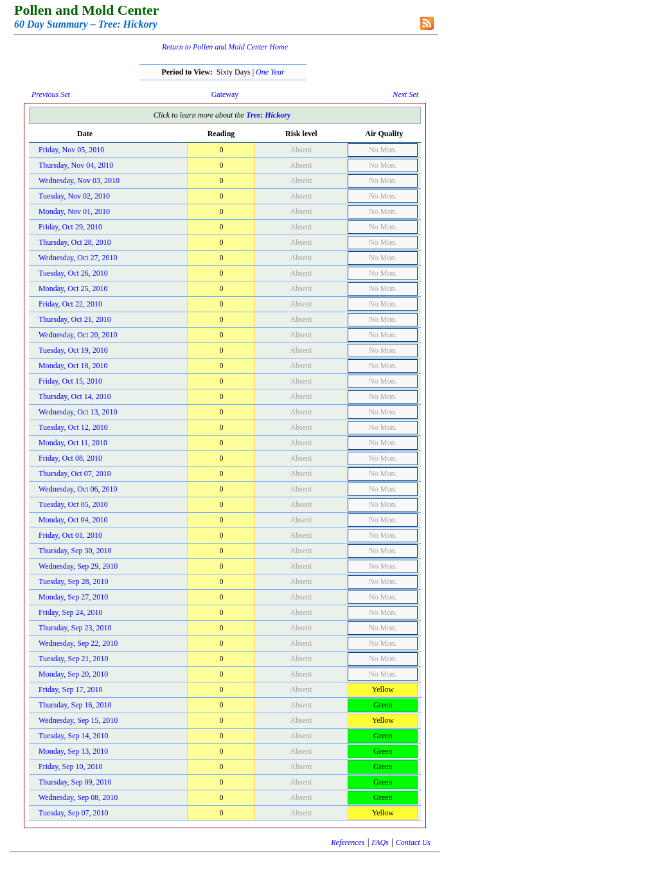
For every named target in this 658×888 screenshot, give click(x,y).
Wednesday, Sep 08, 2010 (78, 797)
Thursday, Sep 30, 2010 (75, 550)
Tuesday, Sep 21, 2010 (73, 658)
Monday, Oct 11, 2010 (73, 442)
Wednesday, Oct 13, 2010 (78, 411)
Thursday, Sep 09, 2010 (75, 781)
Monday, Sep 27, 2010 (73, 596)
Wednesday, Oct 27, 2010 (78, 257)
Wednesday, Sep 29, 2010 (78, 566)
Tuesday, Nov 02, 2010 (74, 195)
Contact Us (413, 842)
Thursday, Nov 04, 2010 (76, 165)
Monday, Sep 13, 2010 (73, 751)
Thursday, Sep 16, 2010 (75, 704)
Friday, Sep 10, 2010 (71, 766)
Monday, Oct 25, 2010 (73, 288)
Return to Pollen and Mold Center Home (225, 46)
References (347, 842)
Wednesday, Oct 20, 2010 (78, 334)
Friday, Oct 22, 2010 (70, 303)
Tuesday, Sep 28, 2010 (73, 581)
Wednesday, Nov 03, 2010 (79, 180)
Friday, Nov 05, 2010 (71, 149)
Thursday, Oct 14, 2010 (75, 396)
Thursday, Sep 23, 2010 (75, 627)
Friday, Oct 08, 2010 (70, 458)
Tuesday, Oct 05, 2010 (73, 504)
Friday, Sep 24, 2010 (71, 612)
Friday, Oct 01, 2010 (70, 535)
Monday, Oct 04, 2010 (73, 519)
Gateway (225, 94)
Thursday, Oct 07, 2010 (75, 473)
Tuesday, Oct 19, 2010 (73, 350)
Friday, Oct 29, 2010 (70, 226)
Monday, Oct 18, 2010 (73, 365)
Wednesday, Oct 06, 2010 (78, 488)
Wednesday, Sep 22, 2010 (78, 643)
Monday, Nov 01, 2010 (74, 211)
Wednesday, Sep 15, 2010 (78, 720)
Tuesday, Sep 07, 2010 (73, 812)
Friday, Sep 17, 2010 (71, 689)
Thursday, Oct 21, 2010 (75, 319)
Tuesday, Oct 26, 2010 (73, 273)
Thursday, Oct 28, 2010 (75, 242)
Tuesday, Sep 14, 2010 (73, 735)
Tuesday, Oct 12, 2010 (73, 427)
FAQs (379, 842)
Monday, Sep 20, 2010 (73, 674)
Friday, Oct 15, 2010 (70, 381)
